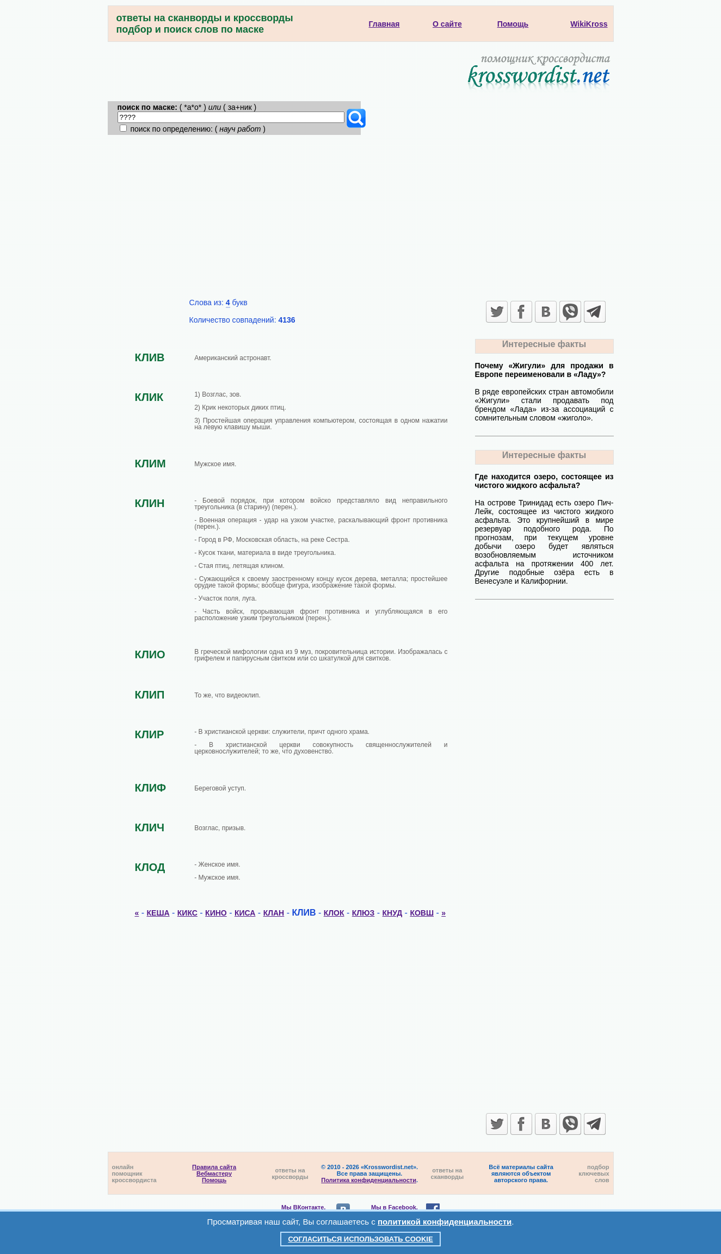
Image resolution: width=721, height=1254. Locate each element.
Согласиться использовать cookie (360, 1239)
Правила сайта (214, 1167)
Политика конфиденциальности (368, 1180)
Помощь (214, 1180)
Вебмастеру (214, 1173)
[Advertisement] (360, 216)
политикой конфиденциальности (445, 1221)
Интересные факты (544, 344)
